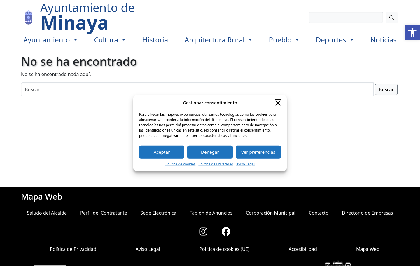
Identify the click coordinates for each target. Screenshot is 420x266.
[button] (412, 32)
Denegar (210, 152)
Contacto (319, 213)
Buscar (386, 89)
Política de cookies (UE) (224, 249)
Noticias (383, 39)
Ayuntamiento (47, 39)
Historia (155, 39)
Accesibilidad (302, 249)
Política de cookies (180, 163)
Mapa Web (367, 249)
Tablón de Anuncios (211, 213)
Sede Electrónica (158, 213)
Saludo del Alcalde (47, 213)
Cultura (107, 39)
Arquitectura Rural (215, 39)
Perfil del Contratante (103, 213)
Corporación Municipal (270, 213)
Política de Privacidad (215, 163)
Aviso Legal (245, 163)
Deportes (332, 39)
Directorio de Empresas (367, 213)
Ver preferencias (258, 152)
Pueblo (281, 39)
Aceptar (162, 152)
